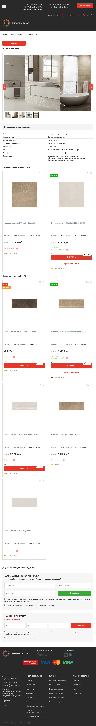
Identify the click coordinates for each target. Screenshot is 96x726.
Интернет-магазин (34, 676)
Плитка (12, 35)
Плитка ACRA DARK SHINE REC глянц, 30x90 (23, 332)
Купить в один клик (71, 264)
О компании (30, 684)
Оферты (25, 599)
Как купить (30, 689)
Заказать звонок (85, 6)
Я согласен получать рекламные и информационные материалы (30, 605)
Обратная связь (32, 702)
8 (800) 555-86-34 (60, 6)
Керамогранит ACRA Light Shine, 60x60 (21, 223)
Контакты (29, 693)
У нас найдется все (81, 676)
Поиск (4, 705)
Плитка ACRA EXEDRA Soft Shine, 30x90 (21, 434)
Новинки (76, 680)
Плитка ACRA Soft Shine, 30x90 (18, 531)
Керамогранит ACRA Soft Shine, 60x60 (68, 223)
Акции (75, 689)
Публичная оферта (33, 717)
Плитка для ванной (56, 698)
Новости (29, 680)
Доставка (29, 698)
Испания (20, 35)
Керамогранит (54, 684)
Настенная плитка (56, 693)
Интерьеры (77, 684)
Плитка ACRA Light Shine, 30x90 (65, 434)
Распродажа (77, 693)
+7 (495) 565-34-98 (32, 6)
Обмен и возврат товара (35, 706)
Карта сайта (6, 701)
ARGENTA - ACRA (10, 253)
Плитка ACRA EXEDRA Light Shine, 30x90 (69, 332)
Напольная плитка (56, 689)
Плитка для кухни (55, 702)
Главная (5, 35)
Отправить (74, 593)
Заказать (24, 365)
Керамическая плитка (57, 680)
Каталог (52, 676)
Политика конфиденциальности (34, 711)
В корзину (71, 257)
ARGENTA (28, 35)
